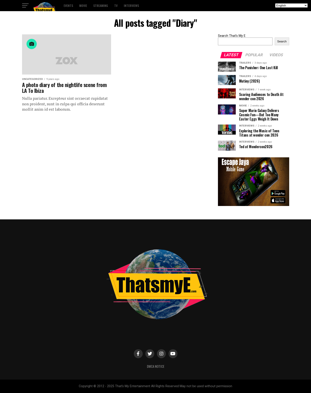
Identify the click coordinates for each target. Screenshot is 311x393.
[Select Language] (291, 5)
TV (116, 5)
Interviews (131, 5)
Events (68, 5)
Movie (83, 5)
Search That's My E (232, 36)
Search (282, 41)
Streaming (100, 5)
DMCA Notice (155, 366)
